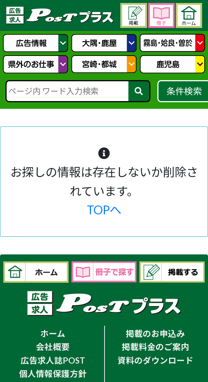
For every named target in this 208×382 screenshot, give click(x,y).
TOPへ (104, 210)
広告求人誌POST (53, 360)
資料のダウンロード (155, 360)
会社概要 (53, 347)
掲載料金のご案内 (155, 347)
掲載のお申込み (155, 334)
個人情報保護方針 (53, 374)
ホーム (52, 334)
